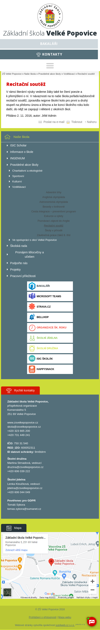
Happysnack (41, 369)
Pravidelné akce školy (49, 74)
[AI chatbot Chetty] (91, 621)
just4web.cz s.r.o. (65, 625)
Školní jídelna (43, 338)
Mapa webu (64, 617)
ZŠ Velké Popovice (12, 74)
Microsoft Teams (45, 296)
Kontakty (52, 54)
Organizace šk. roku (47, 328)
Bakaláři (49, 43)
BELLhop (39, 317)
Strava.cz (40, 307)
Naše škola (30, 74)
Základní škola (50, 32)
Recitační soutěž (86, 74)
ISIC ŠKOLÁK (41, 359)
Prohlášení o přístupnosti (42, 617)
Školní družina (43, 348)
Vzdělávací (69, 74)
